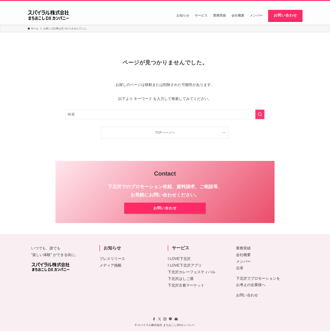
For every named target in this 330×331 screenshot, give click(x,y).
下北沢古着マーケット (186, 285)
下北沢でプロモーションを (258, 278)
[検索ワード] (165, 114)
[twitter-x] (276, 3)
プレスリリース (112, 259)
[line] (288, 3)
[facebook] (270, 3)
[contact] (294, 3)
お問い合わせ (247, 295)
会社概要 (243, 255)
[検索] (299, 3)
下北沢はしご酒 (180, 279)
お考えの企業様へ (250, 285)
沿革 (239, 268)
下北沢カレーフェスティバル (191, 272)
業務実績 (243, 248)
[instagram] (282, 3)
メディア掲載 (110, 265)
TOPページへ (165, 132)
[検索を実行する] (259, 114)
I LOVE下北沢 (179, 259)
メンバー (243, 261)
